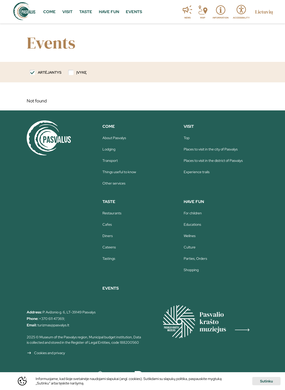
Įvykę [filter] (81, 72)
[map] (202, 11)
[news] (187, 11)
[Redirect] (210, 322)
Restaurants (111, 213)
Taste (108, 201)
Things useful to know (119, 172)
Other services (113, 183)
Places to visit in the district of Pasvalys (213, 160)
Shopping (191, 270)
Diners (107, 236)
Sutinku (266, 381)
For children (193, 213)
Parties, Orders (195, 258)
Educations (192, 224)
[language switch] (264, 11)
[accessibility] (241, 11)
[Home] (49, 154)
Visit (189, 126)
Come (108, 126)
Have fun (194, 201)
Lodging (108, 149)
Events (110, 288)
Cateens (109, 247)
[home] (24, 12)
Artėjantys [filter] (49, 72)
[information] (220, 11)
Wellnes (189, 236)
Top (186, 138)
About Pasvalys (114, 138)
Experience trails (197, 172)
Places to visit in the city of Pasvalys (211, 149)
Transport (110, 160)
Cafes (107, 224)
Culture (189, 247)
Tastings (108, 258)
